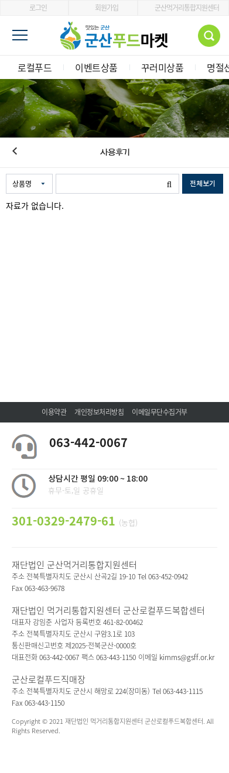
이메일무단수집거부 (159, 412)
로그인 (34, 7)
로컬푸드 (35, 67)
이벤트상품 (96, 67)
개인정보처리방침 (99, 412)
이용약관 (54, 412)
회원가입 (102, 7)
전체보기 (203, 184)
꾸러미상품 (162, 67)
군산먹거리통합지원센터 (183, 7)
